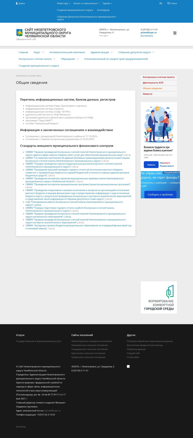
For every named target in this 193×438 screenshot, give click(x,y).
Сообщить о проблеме (160, 194)
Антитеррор (103, 10)
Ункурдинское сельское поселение (89, 349)
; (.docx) (37, 204)
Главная (23, 52)
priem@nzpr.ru (149, 32)
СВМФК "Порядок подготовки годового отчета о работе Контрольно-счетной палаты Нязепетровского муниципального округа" (69, 209)
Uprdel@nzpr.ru (52, 410)
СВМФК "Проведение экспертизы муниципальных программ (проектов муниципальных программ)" (77, 184)
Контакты (21, 426)
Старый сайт (133, 353)
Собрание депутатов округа (134, 52)
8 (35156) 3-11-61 (149, 29)
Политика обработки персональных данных (150, 341)
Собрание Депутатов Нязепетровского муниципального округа (86, 18)
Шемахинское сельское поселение (89, 345)
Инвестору (62, 3)
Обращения (68, 59)
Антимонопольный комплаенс (67, 52)
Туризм (106, 3)
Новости (147, 93)
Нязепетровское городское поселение (91, 341)
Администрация (100, 52)
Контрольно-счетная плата (28, 75)
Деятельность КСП (153, 82)
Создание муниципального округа (75, 10)
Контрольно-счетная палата (35, 59)
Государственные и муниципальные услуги (38, 341)
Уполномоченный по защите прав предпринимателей (116, 59)
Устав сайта (133, 357)
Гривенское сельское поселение (88, 357)
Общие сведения (152, 88)
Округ (37, 52)
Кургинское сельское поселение (88, 353)
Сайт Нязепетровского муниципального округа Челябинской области (43, 33)
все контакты (147, 35)
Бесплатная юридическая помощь (145, 345)
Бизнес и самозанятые (85, 3)
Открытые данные (136, 349)
